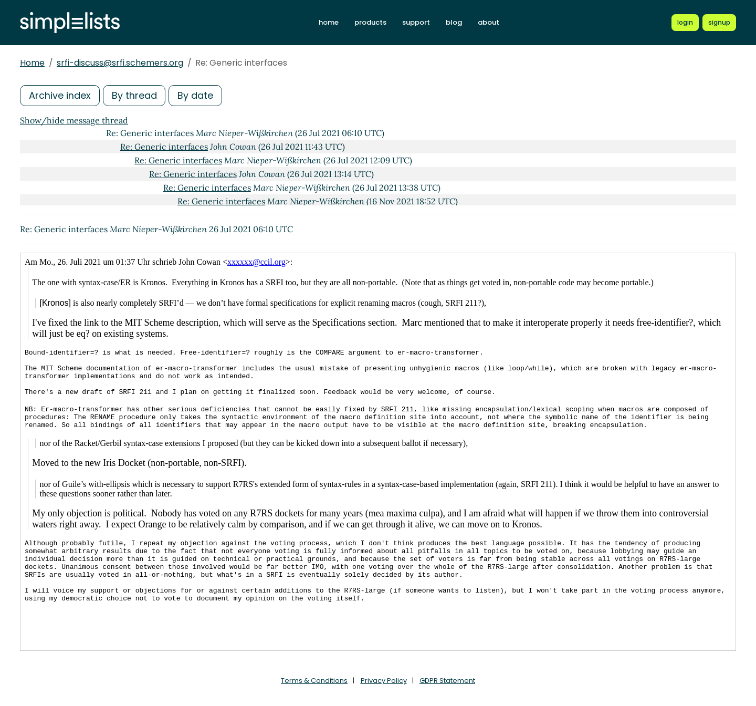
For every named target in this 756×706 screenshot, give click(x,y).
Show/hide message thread (74, 120)
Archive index (60, 95)
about (488, 22)
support (416, 22)
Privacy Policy (384, 681)
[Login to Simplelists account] (685, 22)
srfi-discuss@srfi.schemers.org (120, 63)
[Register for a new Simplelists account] (719, 22)
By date (196, 95)
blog (454, 22)
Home (32, 63)
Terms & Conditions (314, 681)
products (370, 22)
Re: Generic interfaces (164, 146)
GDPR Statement (447, 681)
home (329, 22)
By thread (134, 95)
